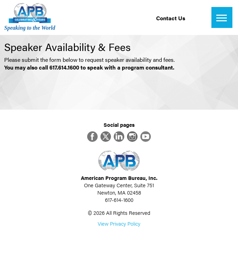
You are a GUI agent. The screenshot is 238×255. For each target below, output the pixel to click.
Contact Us (170, 18)
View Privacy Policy (119, 223)
